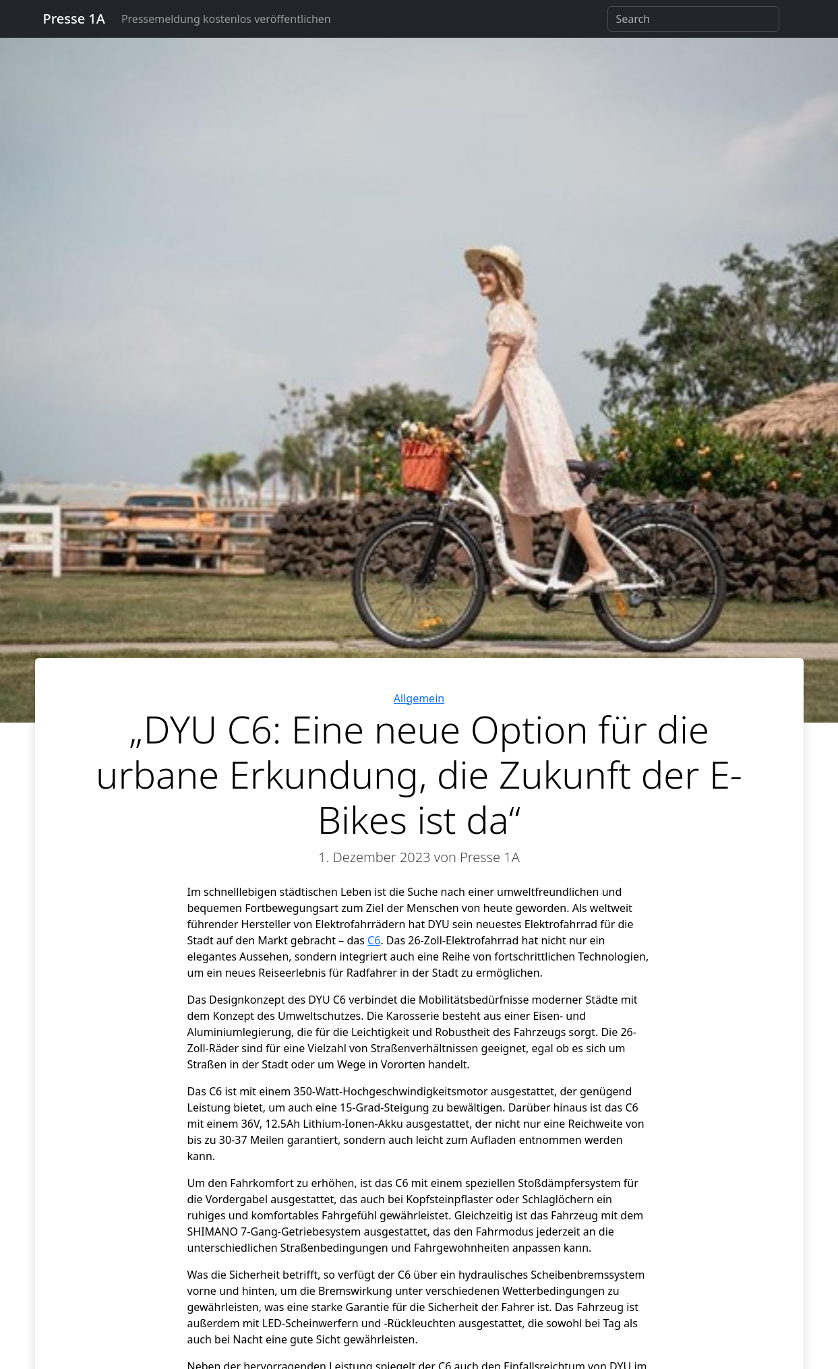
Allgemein (419, 698)
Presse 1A (74, 18)
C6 (373, 940)
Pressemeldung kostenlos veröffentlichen (226, 18)
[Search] (693, 19)
